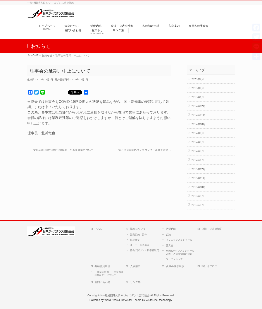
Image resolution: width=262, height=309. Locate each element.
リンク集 (135, 282)
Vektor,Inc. (152, 300)
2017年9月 (197, 133)
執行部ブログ (209, 266)
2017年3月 (197, 151)
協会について (138, 228)
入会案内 (135, 266)
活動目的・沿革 (138, 234)
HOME (98, 228)
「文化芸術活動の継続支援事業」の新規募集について (60, 150)
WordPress (111, 300)
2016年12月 (198, 169)
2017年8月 (197, 142)
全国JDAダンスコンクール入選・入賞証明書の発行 (180, 252)
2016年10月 (198, 187)
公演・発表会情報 (212, 228)
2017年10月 (198, 124)
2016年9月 (197, 196)
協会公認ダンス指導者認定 (144, 250)
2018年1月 (197, 97)
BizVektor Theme (131, 300)
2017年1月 (197, 160)
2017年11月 (198, 115)
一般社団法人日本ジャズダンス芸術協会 (126, 295)
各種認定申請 (102, 266)
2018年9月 (197, 88)
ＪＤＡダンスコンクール (179, 239)
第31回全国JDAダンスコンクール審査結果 (144, 150)
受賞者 (169, 245)
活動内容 (171, 228)
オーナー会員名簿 (139, 245)
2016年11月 (198, 178)
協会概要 (135, 239)
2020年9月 (197, 79)
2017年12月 (198, 106)
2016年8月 (197, 205)
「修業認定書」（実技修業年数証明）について (109, 273)
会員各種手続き (175, 266)
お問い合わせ (102, 282)
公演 (168, 234)
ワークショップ (174, 259)
